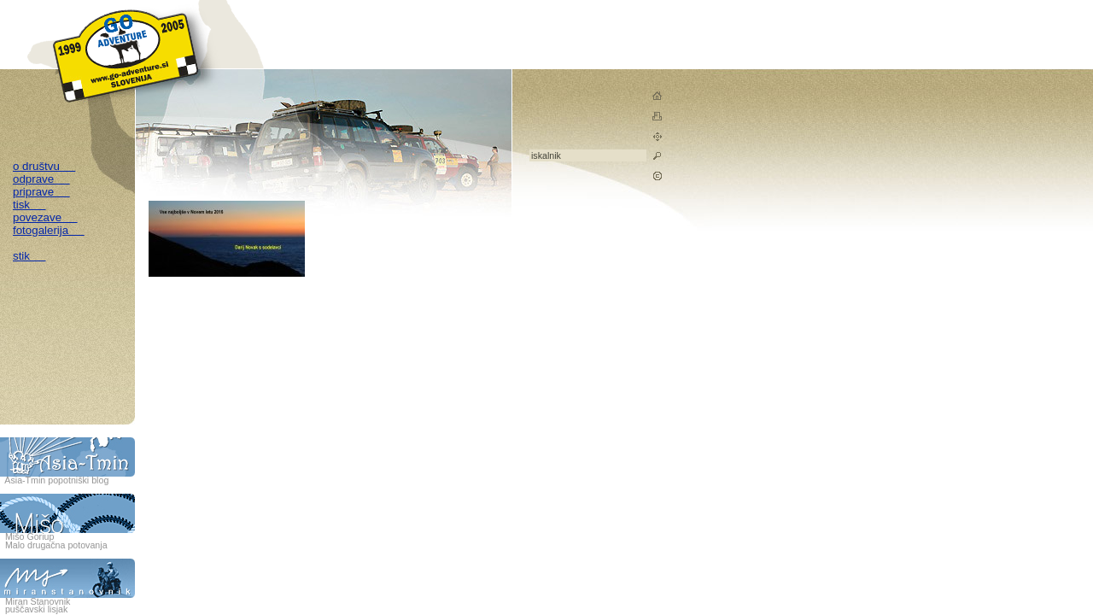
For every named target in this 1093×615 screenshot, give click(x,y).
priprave (41, 191)
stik (29, 255)
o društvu (44, 166)
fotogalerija (49, 230)
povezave (45, 217)
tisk (29, 204)
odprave (41, 179)
